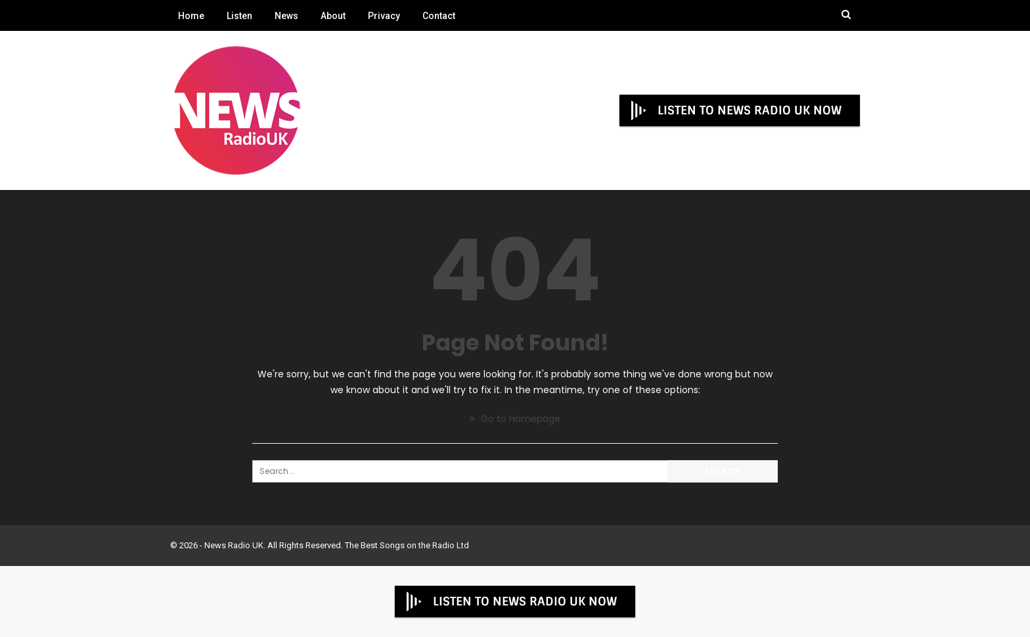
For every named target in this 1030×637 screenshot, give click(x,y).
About (333, 16)
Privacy (384, 16)
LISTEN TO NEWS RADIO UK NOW (735, 110)
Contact (438, 16)
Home (191, 16)
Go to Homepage (515, 418)
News (286, 16)
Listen (239, 16)
